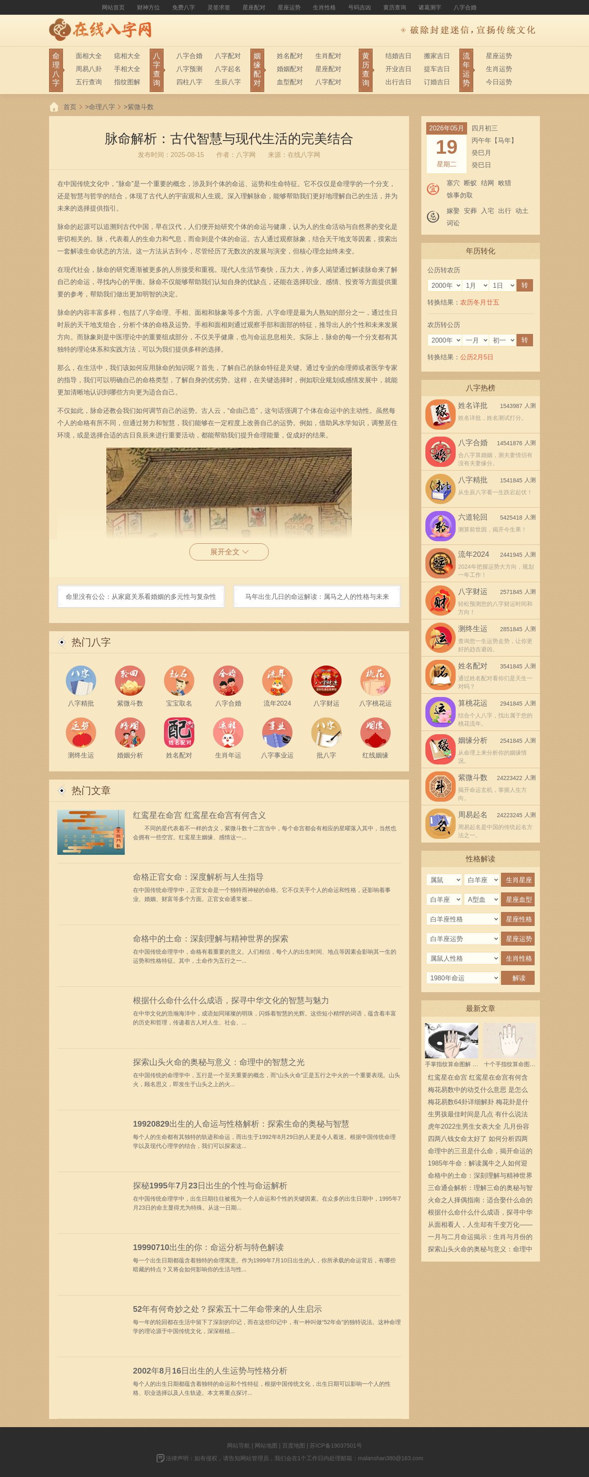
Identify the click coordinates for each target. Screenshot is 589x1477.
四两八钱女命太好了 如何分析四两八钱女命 (478, 1140)
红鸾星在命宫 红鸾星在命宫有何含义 (199, 815)
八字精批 (473, 480)
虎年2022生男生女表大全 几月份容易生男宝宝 (478, 1128)
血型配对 (290, 81)
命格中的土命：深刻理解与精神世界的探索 (210, 938)
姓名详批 (473, 405)
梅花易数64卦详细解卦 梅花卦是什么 (478, 1103)
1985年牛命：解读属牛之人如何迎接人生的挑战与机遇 (478, 1165)
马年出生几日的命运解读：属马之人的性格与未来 (317, 596)
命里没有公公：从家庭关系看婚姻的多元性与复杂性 (141, 596)
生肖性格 (324, 7)
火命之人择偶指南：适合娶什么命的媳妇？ (480, 1201)
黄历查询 (394, 7)
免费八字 (183, 7)
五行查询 (89, 81)
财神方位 (148, 7)
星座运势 (289, 7)
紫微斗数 (141, 106)
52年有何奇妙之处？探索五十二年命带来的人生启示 (227, 1308)
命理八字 (102, 106)
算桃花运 (473, 703)
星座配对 (254, 7)
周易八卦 (89, 68)
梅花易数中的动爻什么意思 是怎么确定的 (478, 1091)
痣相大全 (127, 55)
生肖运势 (499, 68)
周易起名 (473, 815)
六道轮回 (473, 517)
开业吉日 (398, 68)
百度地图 (293, 1445)
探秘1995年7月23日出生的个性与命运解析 (210, 1185)
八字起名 (228, 68)
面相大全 (89, 55)
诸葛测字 (429, 7)
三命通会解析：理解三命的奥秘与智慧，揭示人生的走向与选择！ (480, 1189)
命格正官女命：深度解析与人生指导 (198, 876)
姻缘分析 (473, 740)
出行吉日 (398, 81)
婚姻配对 (290, 68)
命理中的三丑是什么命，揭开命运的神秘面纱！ (480, 1152)
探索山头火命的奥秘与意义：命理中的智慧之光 (219, 1062)
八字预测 (189, 68)
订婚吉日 (437, 81)
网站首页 (113, 7)
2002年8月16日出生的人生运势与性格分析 (210, 1370)
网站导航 (238, 1445)
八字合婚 (465, 7)
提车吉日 (437, 68)
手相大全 (127, 68)
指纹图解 (127, 81)
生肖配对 (328, 55)
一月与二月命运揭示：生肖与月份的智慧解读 (480, 1238)
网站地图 (265, 1445)
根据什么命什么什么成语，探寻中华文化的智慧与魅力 (231, 1000)
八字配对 (228, 55)
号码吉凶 (359, 7)
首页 (69, 106)
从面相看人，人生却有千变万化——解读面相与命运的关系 (480, 1226)
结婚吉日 (398, 55)
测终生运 (473, 629)
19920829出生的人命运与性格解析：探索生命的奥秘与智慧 (241, 1123)
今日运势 (499, 81)
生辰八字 (228, 81)
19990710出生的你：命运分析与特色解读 (208, 1247)
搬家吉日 (437, 55)
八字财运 (473, 591)
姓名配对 (290, 55)
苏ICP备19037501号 (336, 1445)
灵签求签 (218, 7)
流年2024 (473, 554)
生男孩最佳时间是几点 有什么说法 (478, 1114)
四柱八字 (189, 81)
